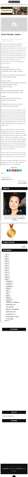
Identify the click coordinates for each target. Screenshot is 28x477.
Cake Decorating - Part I (10, 314)
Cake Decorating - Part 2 (11, 311)
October (8, 284)
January (8, 300)
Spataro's (22, 52)
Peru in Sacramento (10, 307)
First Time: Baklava (9, 319)
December (9, 281)
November (9, 283)
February (8, 299)
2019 (6, 260)
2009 (6, 278)
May (7, 293)
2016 (6, 265)
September (9, 286)
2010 (6, 276)
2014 (6, 269)
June (7, 292)
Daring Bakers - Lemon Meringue (12, 302)
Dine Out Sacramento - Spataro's (12, 316)
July (7, 290)
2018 (6, 262)
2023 (6, 256)
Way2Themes (13, 468)
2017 (6, 263)
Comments (10, 40)
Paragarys (3, 40)
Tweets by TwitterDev (7, 416)
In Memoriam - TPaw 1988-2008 (12, 309)
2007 (6, 320)
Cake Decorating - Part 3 (11, 304)
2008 (6, 279)
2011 (6, 274)
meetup (20, 39)
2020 (6, 258)
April (7, 295)
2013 (6, 270)
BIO (15, 218)
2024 (6, 254)
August (8, 288)
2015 (6, 267)
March (8, 297)
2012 (6, 272)
